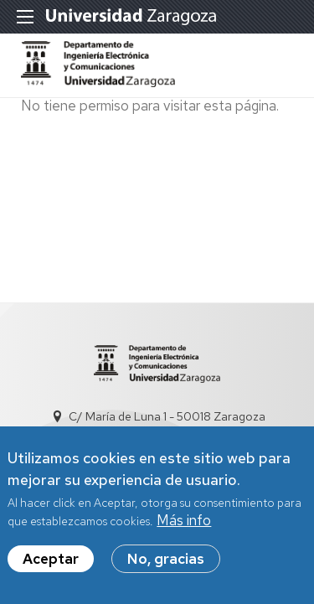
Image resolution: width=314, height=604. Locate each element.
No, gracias (165, 560)
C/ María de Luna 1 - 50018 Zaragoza (167, 416)
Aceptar (51, 560)
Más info (184, 522)
